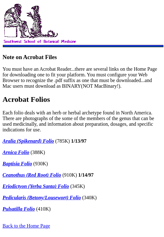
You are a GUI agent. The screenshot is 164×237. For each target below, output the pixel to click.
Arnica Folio (16, 152)
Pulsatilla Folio (19, 209)
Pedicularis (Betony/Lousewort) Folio (42, 197)
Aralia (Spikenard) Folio (28, 141)
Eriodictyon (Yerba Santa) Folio (36, 186)
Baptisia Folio (17, 163)
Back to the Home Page (26, 226)
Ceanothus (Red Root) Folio (32, 175)
